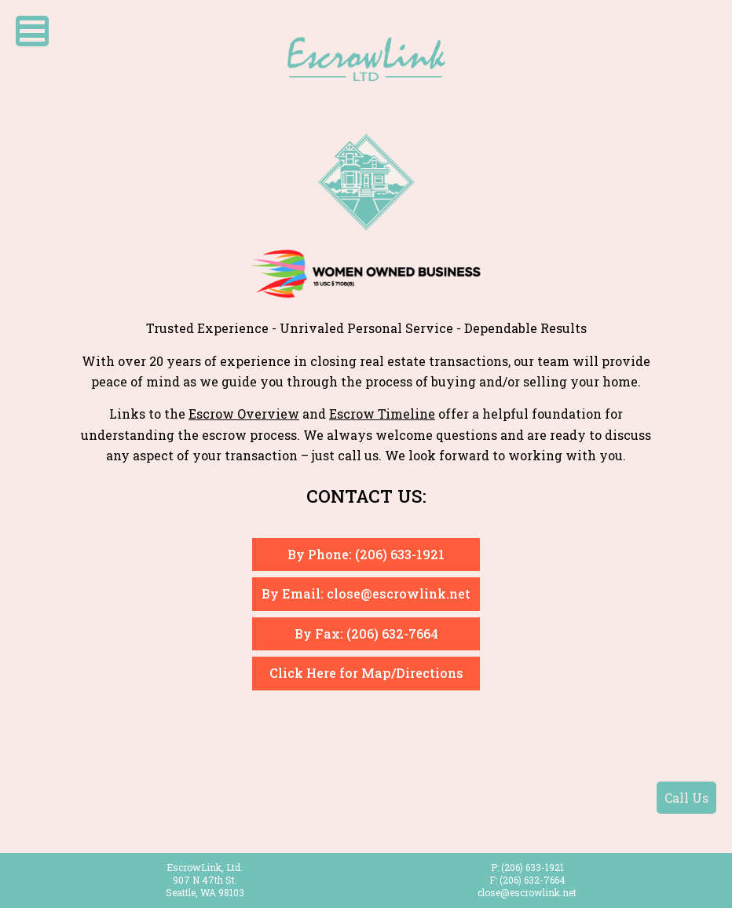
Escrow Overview (243, 413)
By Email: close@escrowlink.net (366, 593)
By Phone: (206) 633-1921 (366, 554)
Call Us (686, 797)
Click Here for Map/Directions (366, 673)
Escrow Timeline (382, 413)
